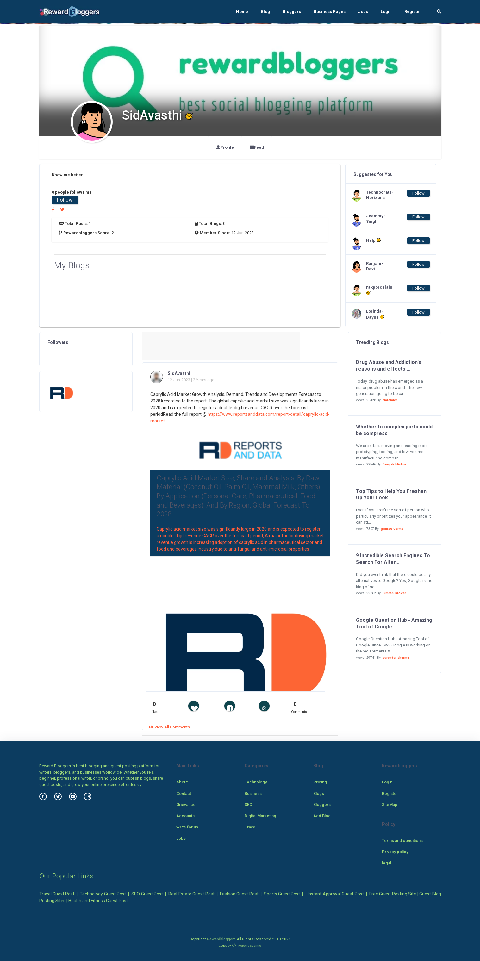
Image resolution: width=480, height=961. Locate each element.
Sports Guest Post (282, 893)
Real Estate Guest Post (191, 893)
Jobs (363, 11)
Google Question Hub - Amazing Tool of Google (394, 623)
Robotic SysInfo (246, 945)
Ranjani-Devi (374, 266)
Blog (265, 11)
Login (386, 11)
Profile (225, 147)
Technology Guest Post (103, 893)
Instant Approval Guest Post (336, 893)
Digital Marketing (260, 816)
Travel (250, 827)
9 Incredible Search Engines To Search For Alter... (393, 558)
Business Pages (330, 11)
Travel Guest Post (57, 893)
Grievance (186, 804)
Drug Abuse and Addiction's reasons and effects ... (388, 365)
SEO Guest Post (147, 893)
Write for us (187, 827)
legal (386, 863)
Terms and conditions (402, 840)
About (182, 782)
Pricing (320, 782)
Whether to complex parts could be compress (394, 430)
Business (253, 793)
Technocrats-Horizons (378, 195)
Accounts (185, 816)
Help (373, 240)
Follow (65, 200)
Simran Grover (394, 593)
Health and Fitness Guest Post (98, 900)
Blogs (318, 793)
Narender (390, 400)
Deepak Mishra (394, 464)
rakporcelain (378, 290)
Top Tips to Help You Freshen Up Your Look (391, 494)
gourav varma (392, 529)
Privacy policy (395, 851)
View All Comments (169, 727)
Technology (256, 782)
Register (412, 11)
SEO (248, 804)
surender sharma (396, 658)
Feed (257, 147)
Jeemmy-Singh (375, 219)
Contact (183, 793)
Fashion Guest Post (239, 893)
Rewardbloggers (221, 939)
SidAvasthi (179, 373)
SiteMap (389, 804)
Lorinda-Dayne (375, 314)
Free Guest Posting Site (392, 893)
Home (242, 11)
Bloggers (292, 11)
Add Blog (322, 816)
